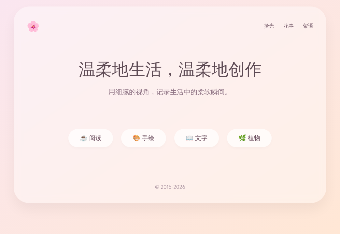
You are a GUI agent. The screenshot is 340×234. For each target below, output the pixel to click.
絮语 (308, 25)
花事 (288, 25)
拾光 (269, 25)
